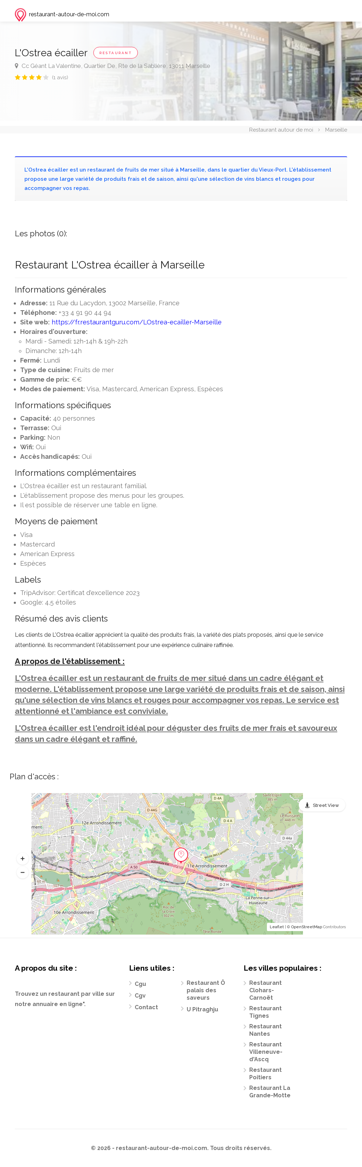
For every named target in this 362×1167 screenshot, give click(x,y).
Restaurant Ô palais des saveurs (206, 990)
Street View (326, 805)
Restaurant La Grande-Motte (270, 1092)
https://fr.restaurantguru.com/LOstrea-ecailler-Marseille (137, 322)
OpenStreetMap (306, 927)
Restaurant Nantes (265, 1030)
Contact (146, 1007)
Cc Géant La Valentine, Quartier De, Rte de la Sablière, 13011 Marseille (112, 65)
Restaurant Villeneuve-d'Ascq (265, 1052)
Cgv (140, 995)
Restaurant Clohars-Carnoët (265, 990)
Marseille (336, 129)
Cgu (140, 984)
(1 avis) (60, 77)
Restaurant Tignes (265, 1012)
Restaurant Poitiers (265, 1074)
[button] (23, 859)
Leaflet (277, 927)
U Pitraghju (202, 1009)
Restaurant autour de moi (281, 129)
